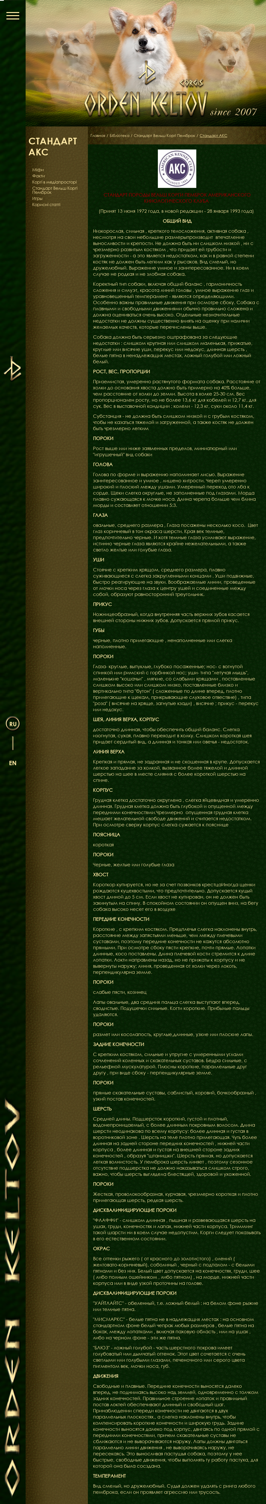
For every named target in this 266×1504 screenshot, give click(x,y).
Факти (38, 176)
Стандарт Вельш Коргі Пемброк (54, 190)
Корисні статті (46, 204)
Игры (37, 198)
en (13, 762)
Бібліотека (121, 135)
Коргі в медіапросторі (54, 182)
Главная (98, 135)
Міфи (38, 170)
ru (13, 723)
